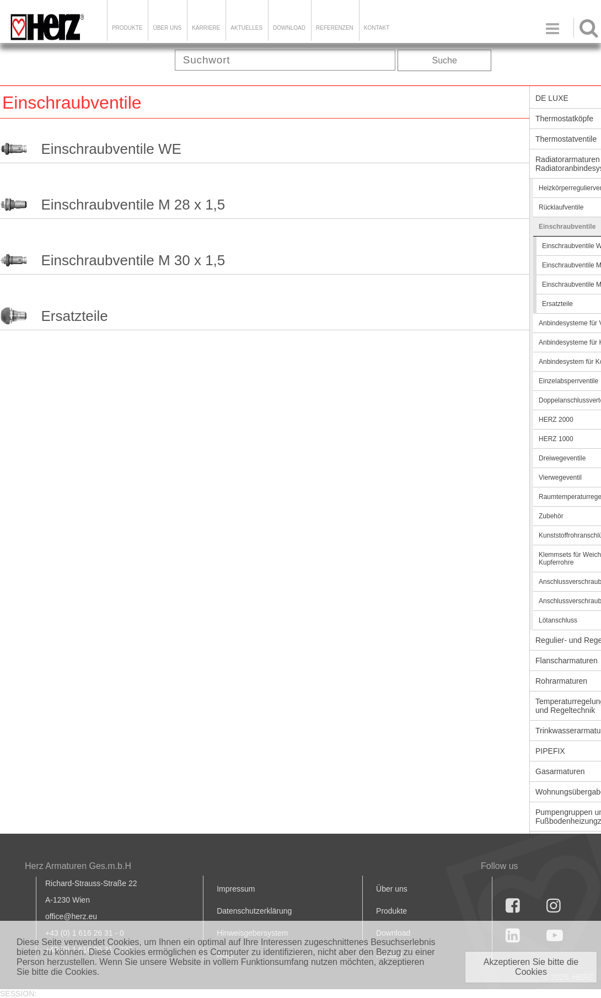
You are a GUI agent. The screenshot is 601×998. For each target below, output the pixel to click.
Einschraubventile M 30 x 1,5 (133, 260)
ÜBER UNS (167, 28)
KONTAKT (376, 28)
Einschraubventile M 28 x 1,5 (133, 204)
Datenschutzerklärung (254, 910)
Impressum (236, 888)
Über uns (391, 888)
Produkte (127, 28)
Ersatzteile (74, 316)
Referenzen (334, 28)
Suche (444, 60)
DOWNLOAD (289, 28)
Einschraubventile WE (111, 149)
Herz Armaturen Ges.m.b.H (78, 866)
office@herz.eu (71, 916)
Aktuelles (246, 28)
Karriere (206, 28)
